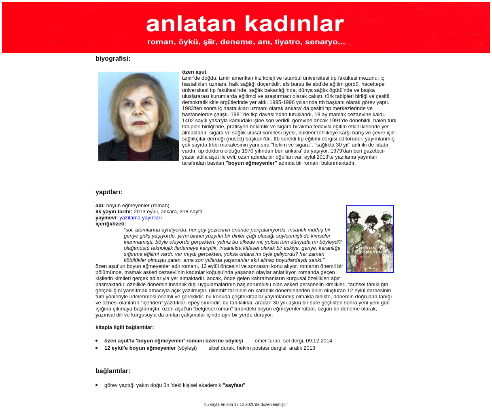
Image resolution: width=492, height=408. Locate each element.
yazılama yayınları (140, 218)
